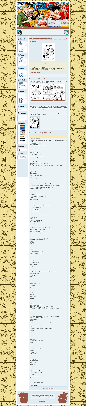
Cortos (20, 72)
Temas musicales (22, 76)
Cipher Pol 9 (21, 87)
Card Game (21, 101)
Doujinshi (20, 109)
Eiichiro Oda (21, 46)
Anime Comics (21, 62)
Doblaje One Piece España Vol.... (53, 24)
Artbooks (20, 60)
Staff (19, 119)
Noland (20, 84)
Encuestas (20, 102)
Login (24, 27)
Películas (20, 71)
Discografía (21, 99)
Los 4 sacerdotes (22, 83)
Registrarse (30, 27)
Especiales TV (21, 74)
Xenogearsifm (51, 395)
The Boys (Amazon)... (51, 22)
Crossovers (21, 63)
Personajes (21, 43)
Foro (19, 27)
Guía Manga (21, 57)
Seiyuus (20, 75)
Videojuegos (21, 100)
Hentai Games (21, 110)
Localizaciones (21, 47)
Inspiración (21, 51)
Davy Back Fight (22, 85)
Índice (20, 41)
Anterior (45, 388)
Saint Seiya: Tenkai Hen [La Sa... (53, 20)
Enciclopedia (21, 50)
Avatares (20, 96)
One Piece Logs (21, 58)
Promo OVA (21, 73)
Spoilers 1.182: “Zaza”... (51, 23)
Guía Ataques (21, 45)
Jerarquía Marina (22, 49)
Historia (20, 42)
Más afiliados (22, 142)
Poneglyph (21, 82)
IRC (19, 117)
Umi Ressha (21, 86)
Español (21, 150)
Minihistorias (21, 59)
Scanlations (21, 98)
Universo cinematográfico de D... (53, 25)
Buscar (20, 103)
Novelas (20, 61)
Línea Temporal (21, 48)
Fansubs (20, 97)
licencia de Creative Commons (47, 396)
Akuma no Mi (21, 44)
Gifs (19, 95)
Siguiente (51, 388)
